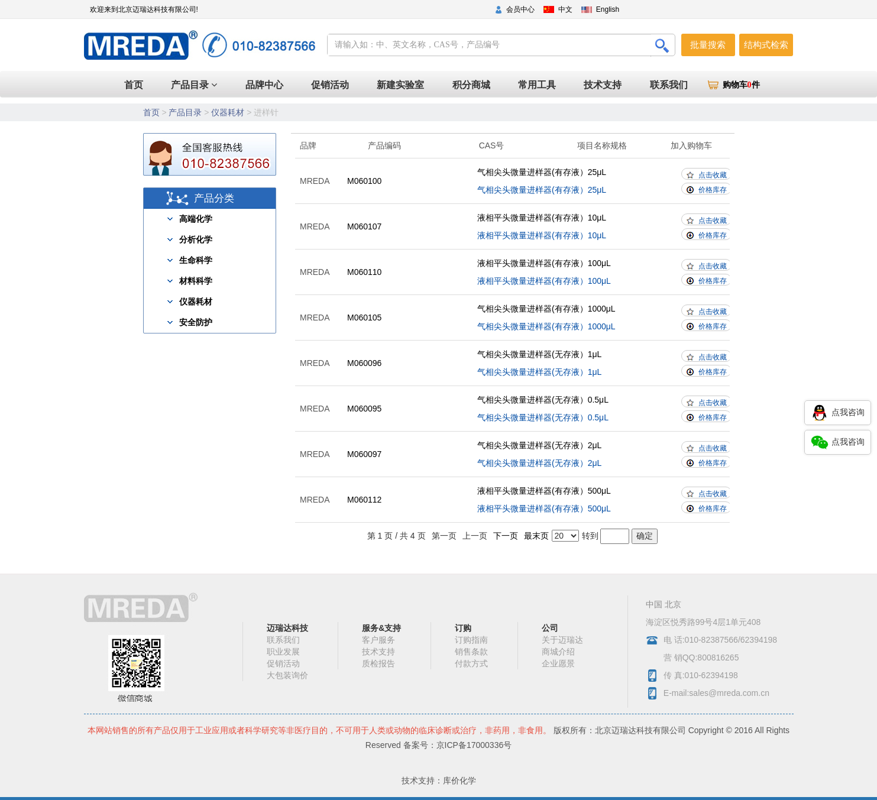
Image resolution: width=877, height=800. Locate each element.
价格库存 (712, 190)
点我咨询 (838, 413)
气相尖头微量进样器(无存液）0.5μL (543, 399)
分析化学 (195, 239)
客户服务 (378, 639)
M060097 (364, 454)
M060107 (364, 226)
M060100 (364, 181)
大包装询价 (287, 675)
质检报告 (378, 663)
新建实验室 (425, 85)
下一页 (505, 535)
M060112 (364, 499)
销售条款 (471, 651)
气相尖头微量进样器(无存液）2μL (539, 445)
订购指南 (471, 639)
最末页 (536, 535)
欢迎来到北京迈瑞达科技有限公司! (144, 9)
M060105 (364, 317)
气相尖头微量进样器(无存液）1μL (539, 354)
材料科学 (195, 281)
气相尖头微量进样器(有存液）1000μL (546, 308)
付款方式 (471, 663)
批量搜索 (708, 45)
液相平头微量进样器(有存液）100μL (544, 263)
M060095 (364, 408)
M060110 (364, 272)
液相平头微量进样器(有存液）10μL (541, 217)
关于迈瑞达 (562, 639)
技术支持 (611, 85)
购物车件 (741, 84)
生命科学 (195, 260)
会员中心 (520, 9)
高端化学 (195, 219)
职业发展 (283, 651)
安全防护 (195, 322)
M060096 (364, 363)
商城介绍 (558, 651)
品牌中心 (300, 85)
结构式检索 (766, 45)
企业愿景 (558, 663)
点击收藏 (712, 175)
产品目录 (170, 85)
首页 (255, 84)
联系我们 (671, 85)
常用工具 (550, 85)
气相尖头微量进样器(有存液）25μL (541, 172)
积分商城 (490, 85)
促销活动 (360, 85)
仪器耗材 (227, 112)
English (607, 9)
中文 (565, 9)
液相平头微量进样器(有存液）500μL (544, 490)
